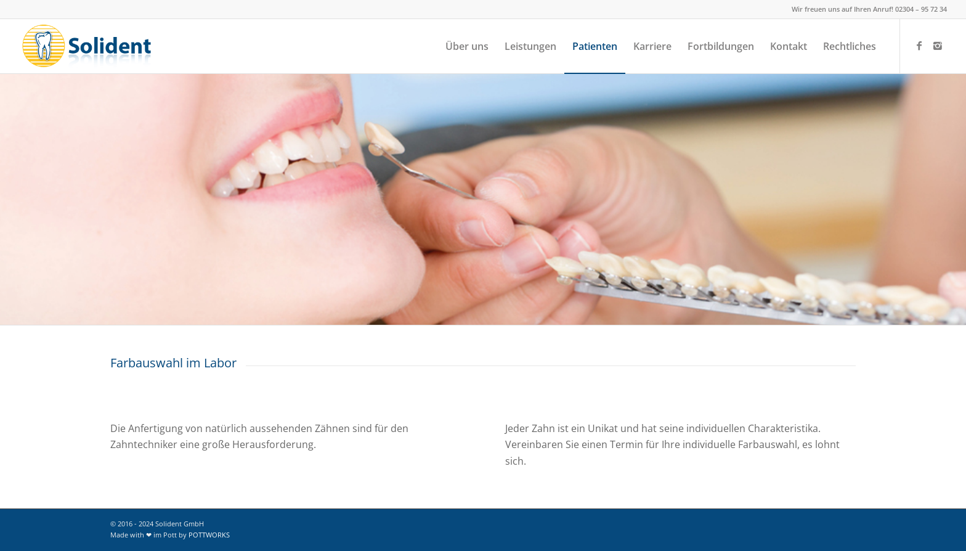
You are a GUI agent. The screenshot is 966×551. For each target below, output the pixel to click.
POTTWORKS (209, 534)
